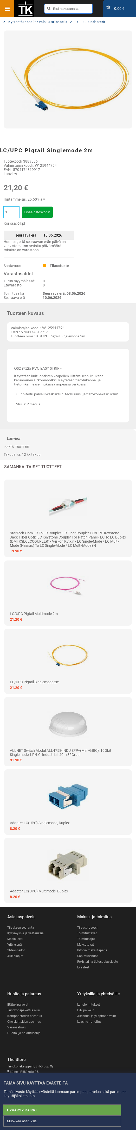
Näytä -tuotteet (17, 447)
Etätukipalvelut (17, 1004)
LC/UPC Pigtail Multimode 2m (34, 614)
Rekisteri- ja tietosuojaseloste (97, 962)
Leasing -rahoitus (89, 1021)
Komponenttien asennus (24, 1016)
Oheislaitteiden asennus (24, 1021)
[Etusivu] (25, 15)
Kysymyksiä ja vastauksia (25, 933)
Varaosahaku (16, 1027)
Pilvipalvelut (85, 1010)
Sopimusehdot (87, 956)
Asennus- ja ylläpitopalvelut (96, 1016)
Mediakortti (15, 939)
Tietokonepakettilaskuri (23, 1010)
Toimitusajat (86, 939)
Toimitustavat (87, 933)
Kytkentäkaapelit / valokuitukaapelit (35, 22)
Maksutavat (85, 944)
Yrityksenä (14, 944)
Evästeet (83, 967)
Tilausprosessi (87, 927)
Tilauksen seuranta (20, 927)
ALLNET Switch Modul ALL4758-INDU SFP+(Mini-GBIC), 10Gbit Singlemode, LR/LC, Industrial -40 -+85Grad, (60, 752)
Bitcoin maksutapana (92, 950)
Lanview (10, 174)
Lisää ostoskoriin (37, 212)
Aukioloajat (15, 956)
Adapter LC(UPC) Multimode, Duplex (39, 891)
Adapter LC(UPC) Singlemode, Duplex (40, 823)
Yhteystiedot (16, 950)
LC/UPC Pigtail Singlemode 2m (34, 682)
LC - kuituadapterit (87, 22)
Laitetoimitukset (88, 1004)
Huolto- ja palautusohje (23, 1033)
